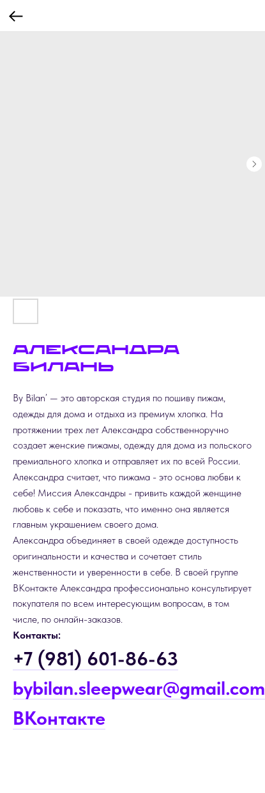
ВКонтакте (59, 717)
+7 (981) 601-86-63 (95, 658)
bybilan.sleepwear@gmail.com (139, 687)
